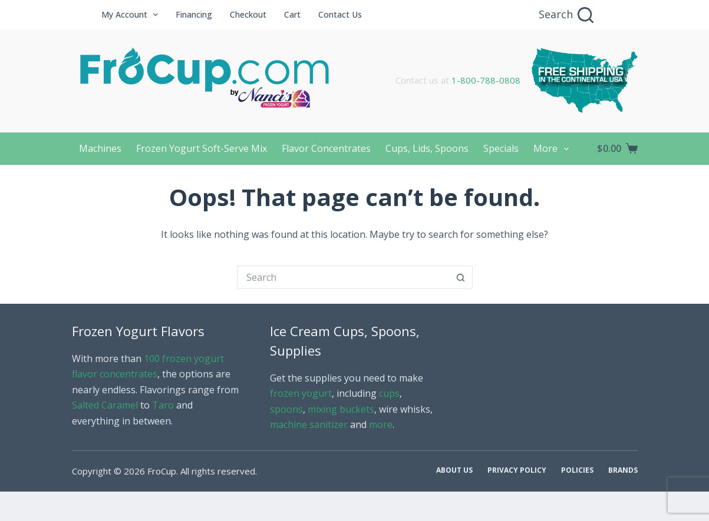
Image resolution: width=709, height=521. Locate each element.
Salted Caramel (105, 405)
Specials (501, 148)
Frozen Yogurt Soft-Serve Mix (201, 148)
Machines (100, 148)
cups (389, 393)
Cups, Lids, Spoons (427, 148)
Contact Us (340, 14)
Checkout (248, 14)
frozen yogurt (301, 393)
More (553, 149)
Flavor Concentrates (326, 148)
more (381, 424)
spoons (286, 409)
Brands (623, 470)
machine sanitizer (309, 424)
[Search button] (461, 277)
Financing (194, 14)
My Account (132, 15)
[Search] (566, 15)
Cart (292, 14)
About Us (454, 470)
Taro (163, 405)
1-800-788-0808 (485, 80)
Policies (577, 470)
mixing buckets (341, 409)
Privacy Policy (516, 470)
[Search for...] (343, 277)
